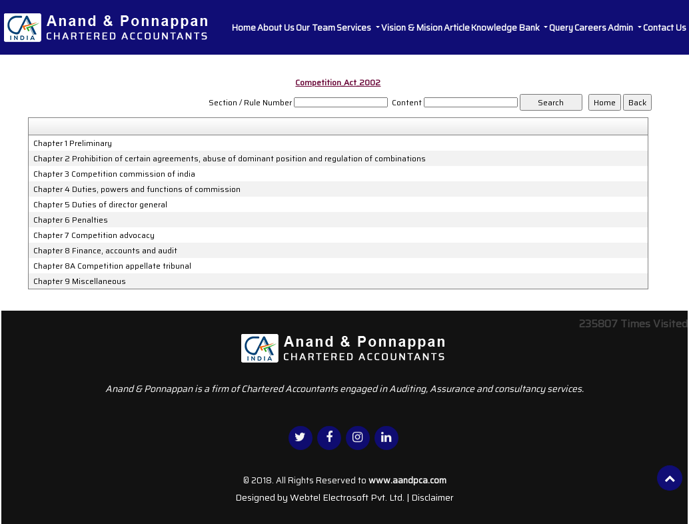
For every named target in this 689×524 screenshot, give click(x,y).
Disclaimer (432, 497)
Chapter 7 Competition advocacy (94, 235)
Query (561, 28)
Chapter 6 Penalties (70, 220)
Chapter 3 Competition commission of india (114, 174)
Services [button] (355, 28)
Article (457, 28)
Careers (590, 28)
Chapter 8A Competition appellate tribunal (112, 266)
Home (244, 28)
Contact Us (664, 28)
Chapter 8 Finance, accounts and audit (105, 250)
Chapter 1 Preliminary (72, 143)
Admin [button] (621, 28)
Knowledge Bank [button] (506, 28)
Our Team (315, 28)
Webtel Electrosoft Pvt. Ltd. (347, 497)
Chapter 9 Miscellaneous (79, 281)
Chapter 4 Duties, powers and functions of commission (137, 189)
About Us (276, 28)
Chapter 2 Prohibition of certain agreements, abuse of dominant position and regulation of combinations (229, 158)
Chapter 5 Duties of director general (100, 204)
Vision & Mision (411, 28)
